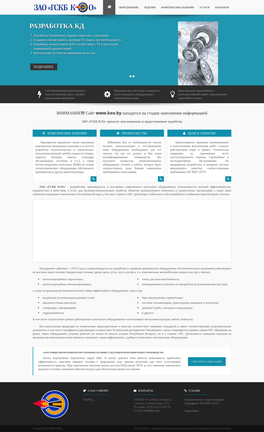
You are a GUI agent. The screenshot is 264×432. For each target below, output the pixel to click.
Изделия (150, 7)
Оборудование (129, 7)
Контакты (222, 7)
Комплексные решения (177, 7)
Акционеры (191, 410)
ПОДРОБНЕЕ (44, 66)
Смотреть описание (206, 361)
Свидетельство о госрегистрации (204, 399)
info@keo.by (151, 410)
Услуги (205, 7)
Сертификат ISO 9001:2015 (201, 403)
